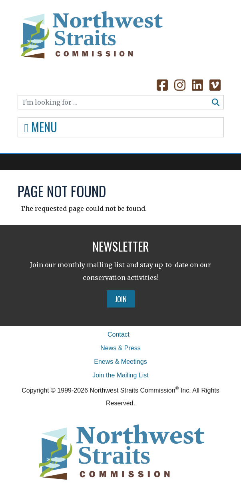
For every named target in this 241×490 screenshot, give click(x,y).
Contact (118, 334)
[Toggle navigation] (121, 127)
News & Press (120, 348)
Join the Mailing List (120, 375)
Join (121, 298)
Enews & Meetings (120, 361)
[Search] (113, 102)
